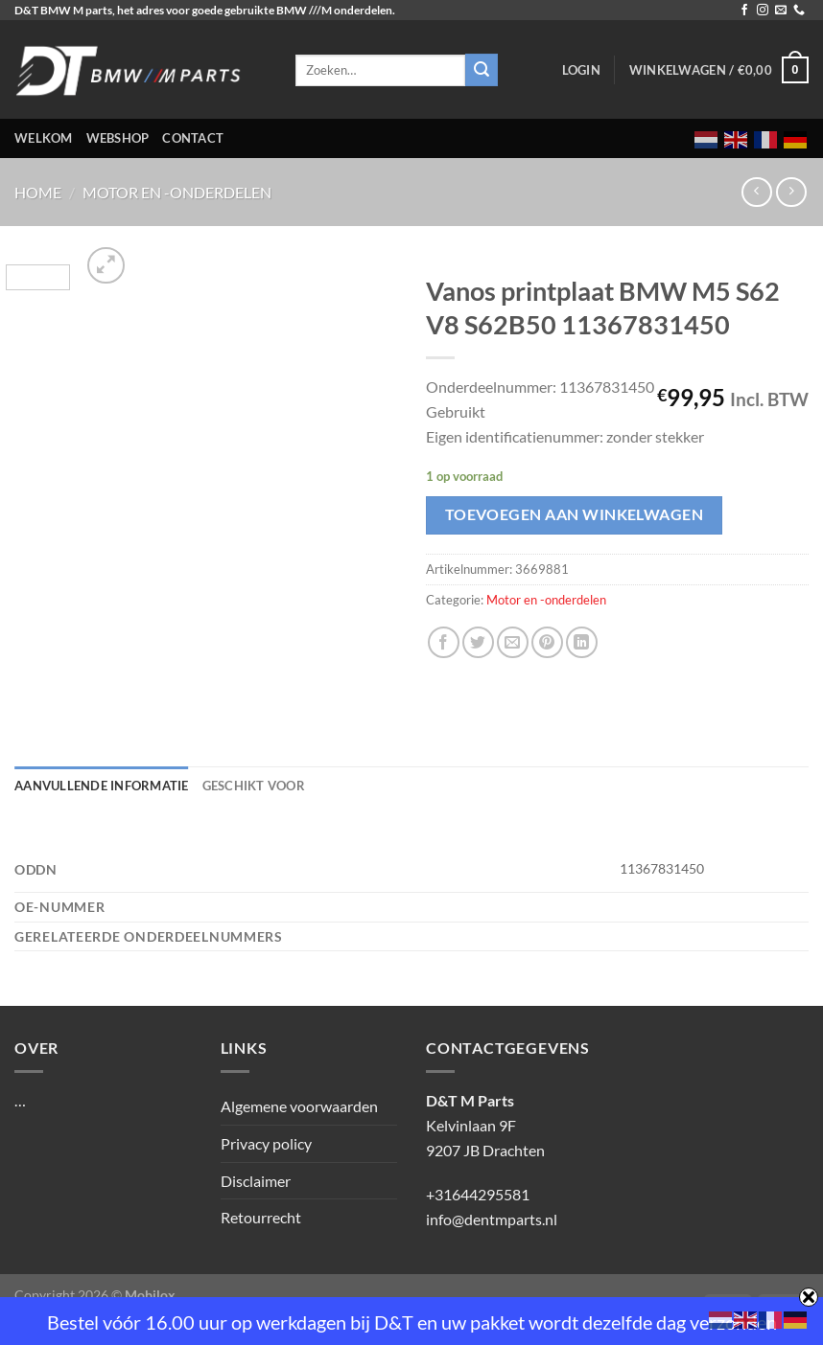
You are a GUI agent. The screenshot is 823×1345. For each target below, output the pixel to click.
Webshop (118, 138)
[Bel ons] (799, 10)
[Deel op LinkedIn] (582, 642)
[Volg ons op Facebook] (744, 10)
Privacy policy (266, 1143)
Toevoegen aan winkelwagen (574, 514)
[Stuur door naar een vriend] (513, 642)
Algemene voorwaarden (299, 1106)
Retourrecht (261, 1217)
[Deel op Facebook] (443, 642)
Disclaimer (256, 1181)
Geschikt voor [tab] (253, 785)
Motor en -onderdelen (176, 192)
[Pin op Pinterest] (547, 642)
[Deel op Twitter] (478, 642)
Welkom (43, 138)
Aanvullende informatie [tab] (101, 785)
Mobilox (150, 1295)
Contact (192, 138)
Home (37, 192)
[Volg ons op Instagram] (762, 10)
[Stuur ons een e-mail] (781, 10)
